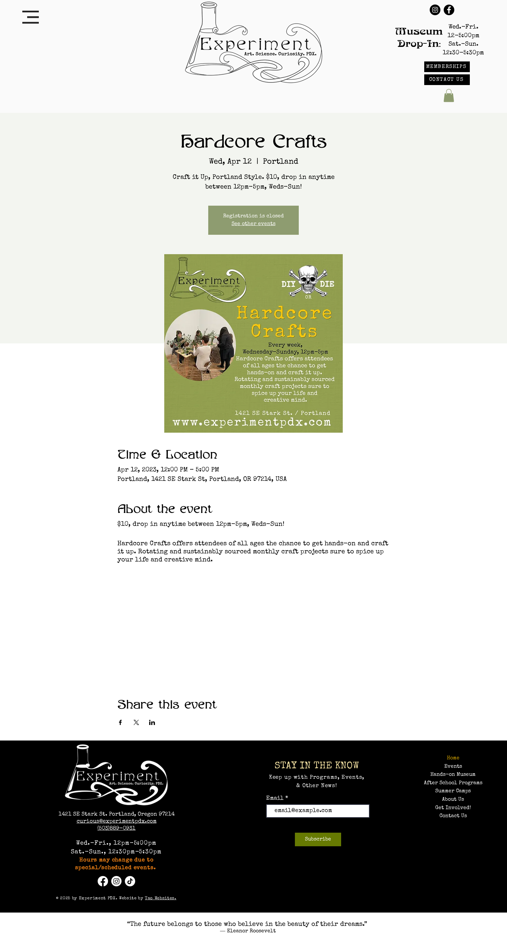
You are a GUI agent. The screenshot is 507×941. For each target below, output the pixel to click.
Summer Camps (453, 791)
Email (275, 798)
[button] (30, 17)
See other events (253, 224)
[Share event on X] (136, 722)
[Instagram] (435, 10)
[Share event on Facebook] (120, 722)
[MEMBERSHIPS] (447, 66)
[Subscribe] (318, 839)
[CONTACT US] (447, 79)
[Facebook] (449, 10)
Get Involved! (453, 808)
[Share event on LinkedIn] (152, 722)
